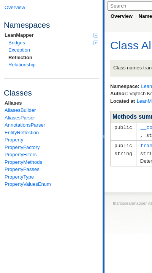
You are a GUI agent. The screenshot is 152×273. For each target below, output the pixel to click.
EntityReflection (22, 132)
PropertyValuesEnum (28, 184)
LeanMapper (51, 35)
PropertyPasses (22, 169)
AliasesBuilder (20, 110)
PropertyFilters (21, 154)
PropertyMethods (23, 162)
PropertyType (19, 177)
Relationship (22, 64)
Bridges (53, 43)
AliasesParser (20, 118)
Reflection (20, 57)
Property (14, 140)
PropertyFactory (22, 147)
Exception (19, 50)
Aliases (13, 103)
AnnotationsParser (25, 125)
